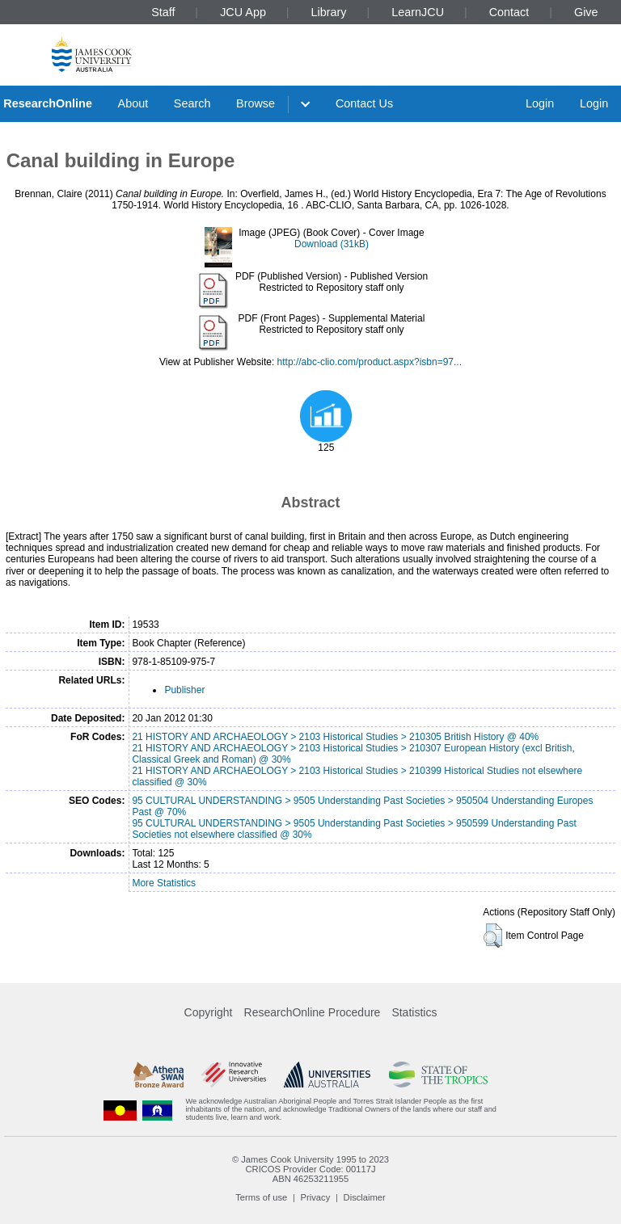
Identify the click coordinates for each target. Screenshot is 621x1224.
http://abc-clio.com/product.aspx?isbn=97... (369, 362)
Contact (509, 12)
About (133, 103)
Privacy (316, 1197)
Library (329, 12)
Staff (163, 12)
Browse (255, 103)
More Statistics (164, 883)
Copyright (208, 1012)
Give (586, 12)
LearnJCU (417, 12)
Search (192, 103)
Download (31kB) (331, 244)
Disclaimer (365, 1197)
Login (540, 103)
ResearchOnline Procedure (312, 1012)
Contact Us (364, 103)
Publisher (184, 690)
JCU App (243, 12)
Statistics (414, 1012)
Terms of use (261, 1197)
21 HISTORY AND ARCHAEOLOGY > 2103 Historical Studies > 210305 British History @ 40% (335, 736)
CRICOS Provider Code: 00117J (310, 1169)
